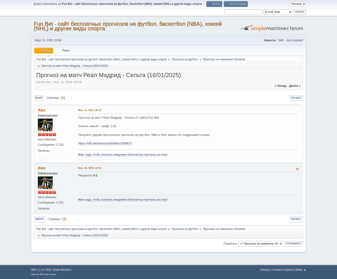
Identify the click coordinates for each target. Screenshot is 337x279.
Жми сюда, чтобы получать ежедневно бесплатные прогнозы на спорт (123, 154)
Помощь (265, 269)
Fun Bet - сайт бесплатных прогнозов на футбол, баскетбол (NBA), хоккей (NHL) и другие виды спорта (128, 26)
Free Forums (50, 274)
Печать (296, 98)
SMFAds (35, 274)
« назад (280, 85)
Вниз (38, 98)
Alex (42, 110)
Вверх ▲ (301, 269)
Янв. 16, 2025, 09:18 (89, 110)
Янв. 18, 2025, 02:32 (89, 168)
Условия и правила (283, 269)
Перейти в (230, 243)
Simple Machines (61, 269)
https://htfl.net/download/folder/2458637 (105, 143)
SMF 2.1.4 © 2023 (41, 269)
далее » (295, 85)
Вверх (39, 219)
